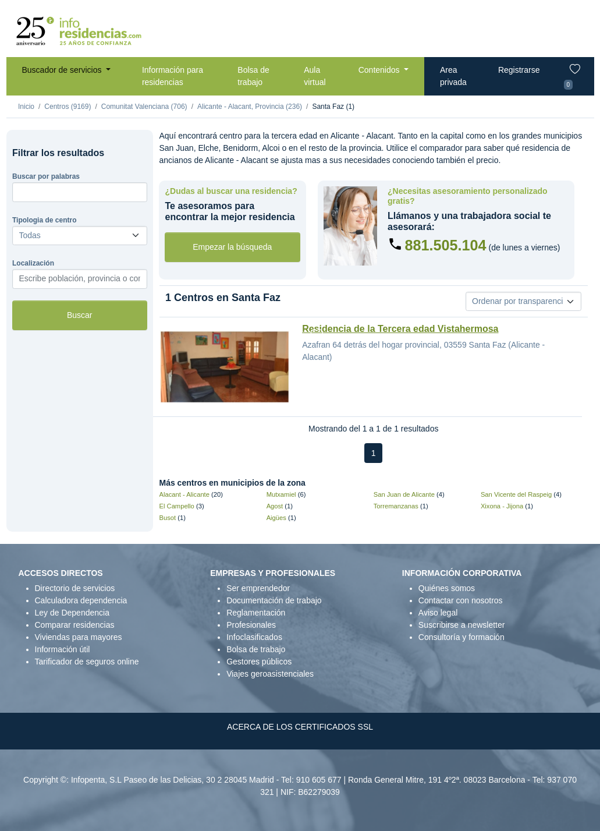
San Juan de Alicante (404, 494)
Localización (33, 263)
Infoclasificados (254, 637)
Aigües (276, 517)
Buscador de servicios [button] (63, 70)
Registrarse (519, 70)
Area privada (453, 76)
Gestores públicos (259, 661)
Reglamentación (255, 612)
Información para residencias (172, 76)
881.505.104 (446, 245)
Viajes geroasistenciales (270, 673)
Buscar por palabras (46, 176)
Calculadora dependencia (81, 600)
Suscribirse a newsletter (461, 625)
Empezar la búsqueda (232, 247)
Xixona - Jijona (502, 506)
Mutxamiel (281, 494)
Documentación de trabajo (273, 600)
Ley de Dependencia (72, 612)
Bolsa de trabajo (253, 76)
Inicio (26, 106)
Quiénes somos (446, 588)
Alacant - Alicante (184, 494)
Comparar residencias (75, 625)
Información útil (62, 649)
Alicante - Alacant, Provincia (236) (249, 106)
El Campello (176, 506)
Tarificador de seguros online (87, 661)
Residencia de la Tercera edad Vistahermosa (400, 329)
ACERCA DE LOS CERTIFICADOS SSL (300, 726)
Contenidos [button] (380, 70)
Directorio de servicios (75, 588)
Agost (275, 506)
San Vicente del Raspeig (516, 494)
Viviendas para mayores (78, 637)
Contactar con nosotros (460, 600)
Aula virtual (314, 76)
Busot (167, 517)
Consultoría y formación (461, 637)
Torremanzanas (396, 506)
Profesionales (251, 625)
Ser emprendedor (258, 588)
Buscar (80, 315)
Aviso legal (437, 612)
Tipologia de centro (44, 220)
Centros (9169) (67, 106)
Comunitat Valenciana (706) (144, 106)
